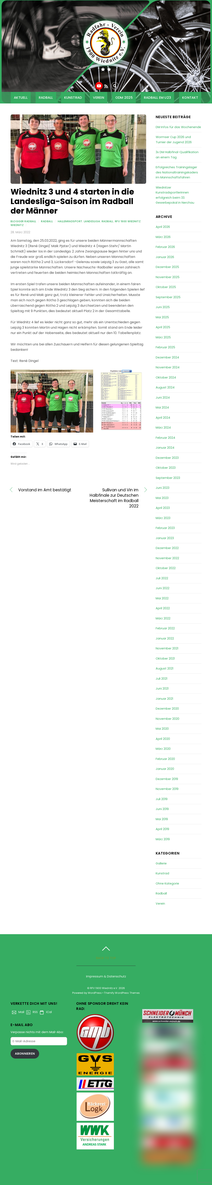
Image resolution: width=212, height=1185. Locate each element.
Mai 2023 (162, 498)
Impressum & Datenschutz (106, 976)
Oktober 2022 (166, 568)
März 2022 (163, 618)
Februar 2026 (165, 247)
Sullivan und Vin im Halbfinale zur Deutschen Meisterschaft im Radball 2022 (110, 498)
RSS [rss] (31, 1012)
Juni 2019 (162, 809)
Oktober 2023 (166, 468)
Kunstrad (73, 97)
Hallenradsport (70, 221)
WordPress (95, 993)
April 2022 (163, 608)
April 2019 (162, 829)
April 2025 (163, 327)
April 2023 (163, 508)
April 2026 (163, 227)
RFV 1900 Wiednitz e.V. (104, 988)
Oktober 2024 (166, 377)
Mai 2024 (162, 407)
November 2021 (167, 648)
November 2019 (167, 789)
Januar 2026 (165, 257)
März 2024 (163, 427)
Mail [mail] (17, 1012)
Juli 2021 (161, 679)
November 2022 (167, 558)
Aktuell (21, 97)
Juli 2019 (161, 799)
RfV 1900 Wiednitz (128, 221)
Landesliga (92, 221)
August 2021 (164, 668)
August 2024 (165, 387)
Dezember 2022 (167, 548)
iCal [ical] (45, 1012)
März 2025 (163, 337)
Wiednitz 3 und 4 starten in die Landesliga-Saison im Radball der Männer (72, 201)
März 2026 (163, 237)
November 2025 (167, 277)
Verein (98, 97)
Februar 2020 (165, 759)
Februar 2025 (165, 347)
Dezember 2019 (167, 779)
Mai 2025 (162, 317)
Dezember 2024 (167, 357)
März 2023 (163, 518)
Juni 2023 (162, 488)
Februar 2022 (165, 628)
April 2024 (163, 418)
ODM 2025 (124, 97)
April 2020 (163, 739)
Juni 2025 (163, 307)
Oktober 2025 (166, 287)
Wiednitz (17, 225)
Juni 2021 (162, 688)
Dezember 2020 (167, 709)
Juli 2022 (162, 578)
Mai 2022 (162, 598)
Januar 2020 (165, 769)
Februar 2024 (165, 438)
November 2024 (167, 367)
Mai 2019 (162, 819)
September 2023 (168, 478)
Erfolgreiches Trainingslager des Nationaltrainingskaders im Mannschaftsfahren (177, 172)
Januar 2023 (165, 538)
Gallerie (161, 863)
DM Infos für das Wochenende (178, 127)
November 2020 (167, 719)
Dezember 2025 (167, 267)
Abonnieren (25, 1054)
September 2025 (168, 297)
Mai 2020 (162, 729)
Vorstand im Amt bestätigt (44, 490)
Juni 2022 (162, 588)
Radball (46, 97)
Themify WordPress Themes (122, 993)
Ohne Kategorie (167, 883)
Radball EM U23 (157, 97)
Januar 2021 (164, 699)
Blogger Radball (23, 221)
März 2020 (163, 749)
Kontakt (190, 97)
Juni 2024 (163, 397)
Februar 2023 (165, 528)
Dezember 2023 (167, 458)
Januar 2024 (165, 448)
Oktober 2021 (165, 658)
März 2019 (163, 839)
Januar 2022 (165, 638)
